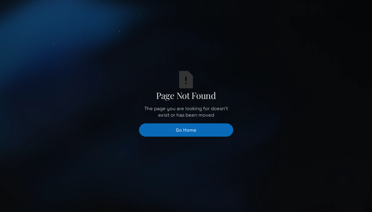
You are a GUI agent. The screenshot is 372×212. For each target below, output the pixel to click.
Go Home (186, 130)
